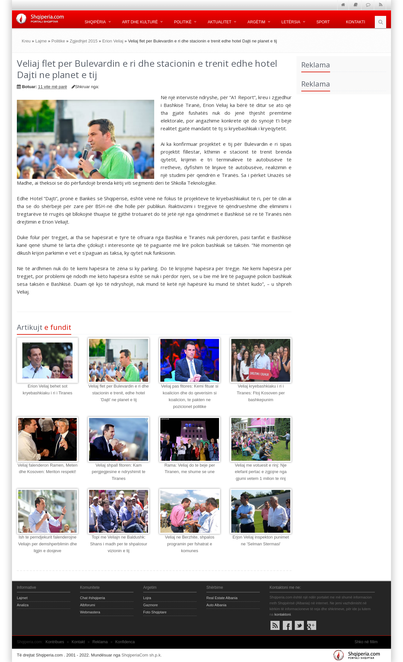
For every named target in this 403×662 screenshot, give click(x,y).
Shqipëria (95, 22)
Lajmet (22, 598)
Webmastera (90, 612)
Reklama (100, 642)
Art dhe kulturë (140, 22)
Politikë (182, 22)
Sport (323, 22)
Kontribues (54, 642)
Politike (58, 41)
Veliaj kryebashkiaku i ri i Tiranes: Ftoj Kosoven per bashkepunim (261, 393)
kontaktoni (282, 614)
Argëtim (256, 22)
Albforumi (87, 605)
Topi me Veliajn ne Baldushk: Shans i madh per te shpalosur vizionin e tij (118, 544)
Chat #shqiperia (92, 598)
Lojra (147, 598)
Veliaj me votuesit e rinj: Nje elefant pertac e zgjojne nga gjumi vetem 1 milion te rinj (261, 472)
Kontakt (78, 642)
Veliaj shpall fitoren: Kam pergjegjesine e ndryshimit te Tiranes (118, 472)
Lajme (41, 41)
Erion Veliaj (112, 41)
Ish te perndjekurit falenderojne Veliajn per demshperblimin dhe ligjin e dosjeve (47, 544)
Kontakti (355, 22)
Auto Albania (216, 605)
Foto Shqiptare (155, 612)
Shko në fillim (365, 642)
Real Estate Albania (221, 598)
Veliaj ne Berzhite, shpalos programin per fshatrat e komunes (189, 544)
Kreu (26, 41)
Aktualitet (219, 22)
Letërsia (291, 22)
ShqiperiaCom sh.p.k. (141, 655)
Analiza (23, 605)
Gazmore (150, 605)
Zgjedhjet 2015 (84, 41)
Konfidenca (125, 642)
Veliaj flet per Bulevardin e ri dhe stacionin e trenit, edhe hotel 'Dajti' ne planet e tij (118, 393)
